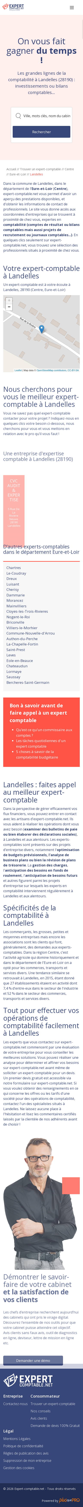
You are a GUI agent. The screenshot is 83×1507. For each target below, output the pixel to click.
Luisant (12, 597)
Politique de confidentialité (23, 1446)
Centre (69, 169)
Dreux (11, 592)
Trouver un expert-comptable (40, 169)
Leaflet (18, 391)
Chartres (13, 581)
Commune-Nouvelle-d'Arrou (30, 646)
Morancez (14, 613)
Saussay (13, 690)
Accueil (11, 169)
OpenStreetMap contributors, (52, 391)
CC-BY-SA (73, 391)
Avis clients (39, 1418)
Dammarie (15, 608)
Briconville (15, 635)
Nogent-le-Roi (18, 630)
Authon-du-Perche (22, 652)
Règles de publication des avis (26, 1453)
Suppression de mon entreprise (27, 1460)
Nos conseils (41, 1411)
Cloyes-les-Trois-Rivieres (27, 624)
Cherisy (12, 602)
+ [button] (9, 321)
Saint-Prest (15, 663)
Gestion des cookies (18, 1467)
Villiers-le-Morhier (21, 641)
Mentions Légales (17, 1438)
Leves (11, 668)
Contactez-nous (15, 1403)
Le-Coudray (16, 586)
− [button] (9, 328)
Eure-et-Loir (17, 174)
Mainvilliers (16, 619)
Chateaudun (17, 679)
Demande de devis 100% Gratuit (55, 1425)
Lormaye (14, 685)
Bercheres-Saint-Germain (27, 695)
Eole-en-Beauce (19, 674)
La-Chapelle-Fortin (22, 657)
